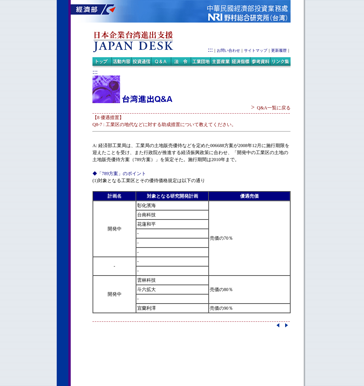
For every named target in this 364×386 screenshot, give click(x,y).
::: (210, 49)
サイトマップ (255, 50)
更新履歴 (279, 50)
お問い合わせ (228, 50)
